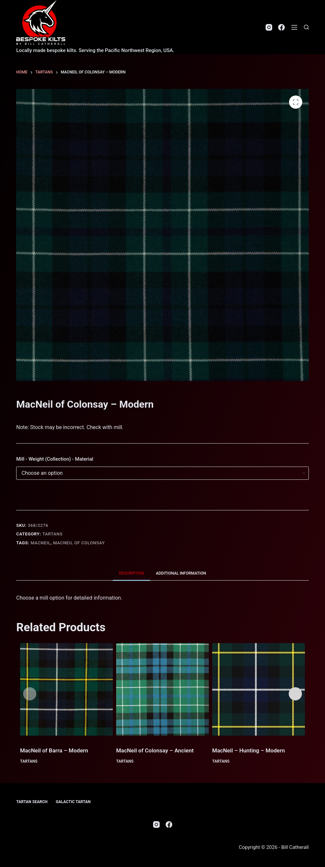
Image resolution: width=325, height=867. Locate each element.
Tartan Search (32, 801)
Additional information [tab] (181, 573)
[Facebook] (281, 27)
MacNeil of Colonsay (79, 542)
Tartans (52, 533)
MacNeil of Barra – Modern (54, 750)
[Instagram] (269, 27)
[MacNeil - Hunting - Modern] (258, 689)
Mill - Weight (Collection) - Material (54, 459)
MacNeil (40, 542)
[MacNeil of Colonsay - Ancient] (162, 689)
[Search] (306, 27)
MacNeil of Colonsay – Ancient (155, 750)
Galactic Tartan (73, 801)
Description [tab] (131, 573)
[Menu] (294, 27)
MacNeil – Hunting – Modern (248, 750)
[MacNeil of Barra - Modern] (66, 689)
